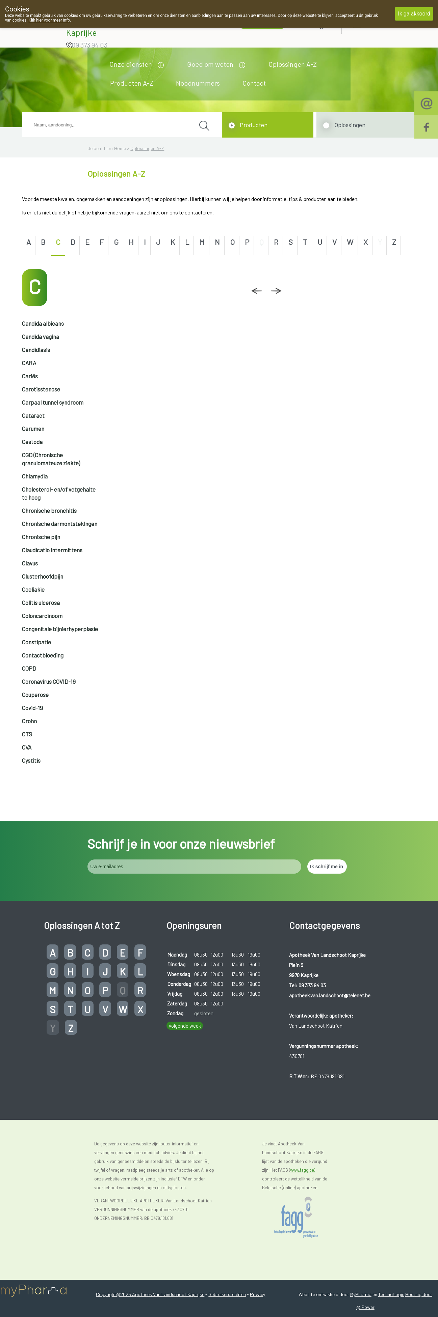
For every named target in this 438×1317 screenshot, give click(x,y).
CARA (29, 362)
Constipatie (36, 642)
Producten (253, 124)
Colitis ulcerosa (41, 602)
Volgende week (185, 1026)
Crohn (29, 721)
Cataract (33, 415)
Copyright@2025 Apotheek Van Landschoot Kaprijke (150, 1294)
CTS (27, 734)
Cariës (30, 376)
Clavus (30, 563)
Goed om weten (210, 64)
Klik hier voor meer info (49, 20)
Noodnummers (198, 83)
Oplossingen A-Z (292, 64)
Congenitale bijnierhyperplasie (60, 628)
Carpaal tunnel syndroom (52, 402)
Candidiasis (36, 349)
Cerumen (33, 428)
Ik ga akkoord (414, 13)
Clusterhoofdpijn (42, 576)
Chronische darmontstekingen (59, 523)
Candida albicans (43, 323)
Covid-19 (32, 707)
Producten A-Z (131, 83)
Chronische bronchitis (49, 510)
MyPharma (360, 1294)
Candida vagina (40, 336)
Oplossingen (349, 124)
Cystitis (31, 760)
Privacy (257, 1294)
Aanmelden (380, 24)
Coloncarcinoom (42, 615)
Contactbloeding (42, 655)
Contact (254, 83)
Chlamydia (35, 476)
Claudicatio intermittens (52, 550)
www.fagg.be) (302, 1170)
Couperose (35, 694)
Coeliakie (33, 589)
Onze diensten (130, 64)
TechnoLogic (391, 1294)
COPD (29, 668)
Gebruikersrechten (227, 1294)
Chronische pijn (41, 536)
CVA (26, 747)
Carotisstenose (41, 389)
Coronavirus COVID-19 (49, 681)
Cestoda (32, 441)
